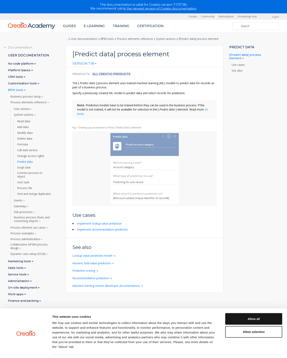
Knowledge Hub (247, 16)
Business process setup (26, 96)
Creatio (192, 16)
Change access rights (30, 156)
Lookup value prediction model (92, 255)
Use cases (239, 64)
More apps (16, 294)
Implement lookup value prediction (99, 223)
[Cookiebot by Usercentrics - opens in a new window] (25, 350)
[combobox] (84, 64)
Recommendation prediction (91, 277)
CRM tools (16, 76)
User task (23, 182)
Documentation (20, 47)
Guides (69, 26)
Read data (23, 121)
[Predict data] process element (245, 56)
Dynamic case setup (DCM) (28, 253)
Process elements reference (135, 39)
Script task (23, 167)
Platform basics (19, 70)
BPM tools (107, 39)
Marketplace (226, 16)
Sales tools (16, 267)
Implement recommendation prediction (102, 229)
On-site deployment (23, 287)
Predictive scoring (84, 270)
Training (121, 26)
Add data (23, 127)
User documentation (84, 39)
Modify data (25, 132)
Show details (209, 350)
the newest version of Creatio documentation (161, 8)
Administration (19, 281)
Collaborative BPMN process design (29, 246)
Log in (275, 16)
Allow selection (253, 319)
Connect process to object (29, 174)
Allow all (254, 306)
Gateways (20, 206)
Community (208, 16)
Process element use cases (28, 227)
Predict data (25, 161)
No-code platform (21, 63)
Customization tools (23, 83)
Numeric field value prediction (91, 262)
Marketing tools (20, 261)
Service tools (17, 274)
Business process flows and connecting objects (32, 219)
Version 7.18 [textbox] (83, 63)
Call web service (27, 150)
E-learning (94, 26)
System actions (166, 39)
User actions (22, 108)
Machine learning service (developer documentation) (106, 284)
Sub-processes (23, 212)
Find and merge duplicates (34, 193)
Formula (22, 144)
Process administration (25, 239)
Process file (24, 188)
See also (237, 70)
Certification (150, 26)
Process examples (22, 233)
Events (18, 200)
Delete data (24, 138)
